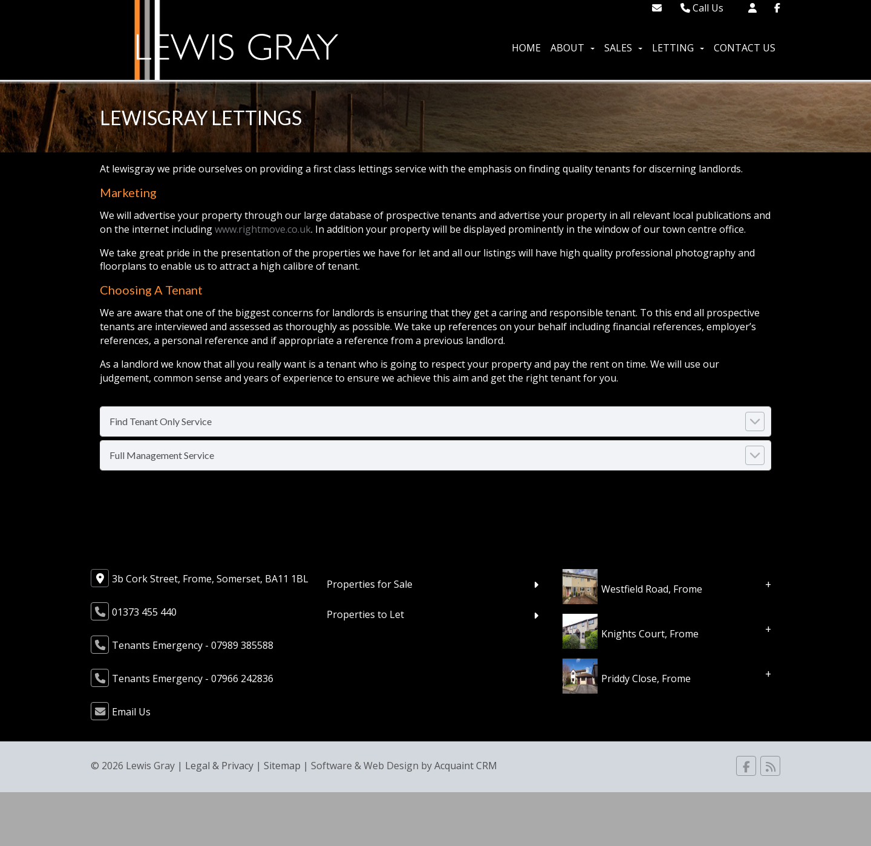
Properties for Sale (370, 584)
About (572, 47)
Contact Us (744, 47)
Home (526, 47)
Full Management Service (161, 455)
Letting (678, 47)
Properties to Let (365, 614)
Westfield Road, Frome (651, 588)
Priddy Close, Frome (646, 678)
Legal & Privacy (219, 765)
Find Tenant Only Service (160, 421)
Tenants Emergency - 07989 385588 (192, 645)
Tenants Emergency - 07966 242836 (192, 678)
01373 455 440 (144, 612)
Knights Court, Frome (650, 633)
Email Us (131, 711)
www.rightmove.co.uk (263, 229)
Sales (623, 47)
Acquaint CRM (465, 765)
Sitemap (282, 765)
